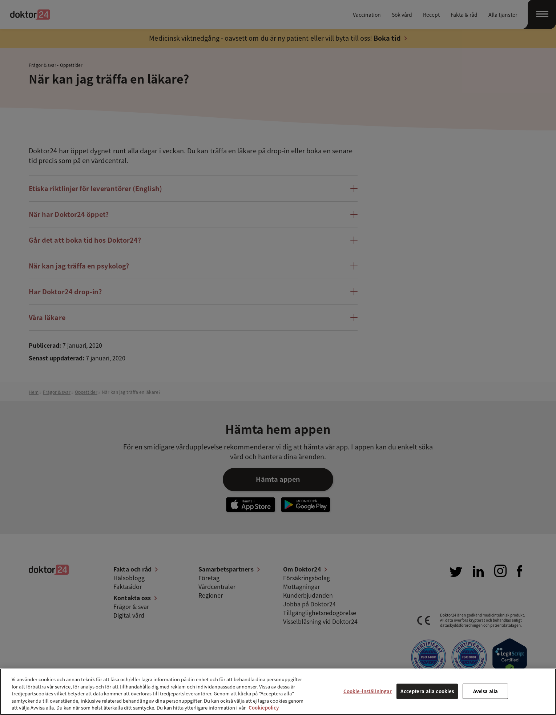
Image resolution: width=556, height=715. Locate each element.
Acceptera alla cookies (427, 691)
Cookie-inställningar (367, 691)
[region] (278, 691)
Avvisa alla (485, 691)
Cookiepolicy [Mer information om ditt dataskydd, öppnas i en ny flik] (264, 707)
